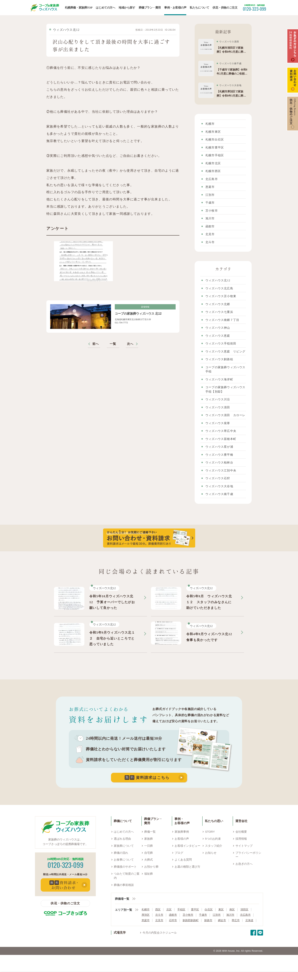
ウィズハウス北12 (66, 29)
